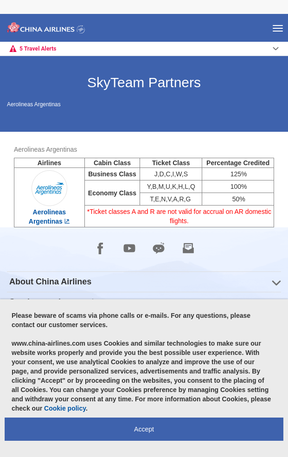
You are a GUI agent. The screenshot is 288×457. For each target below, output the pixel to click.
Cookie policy (65, 408)
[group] (144, 282)
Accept (144, 429)
